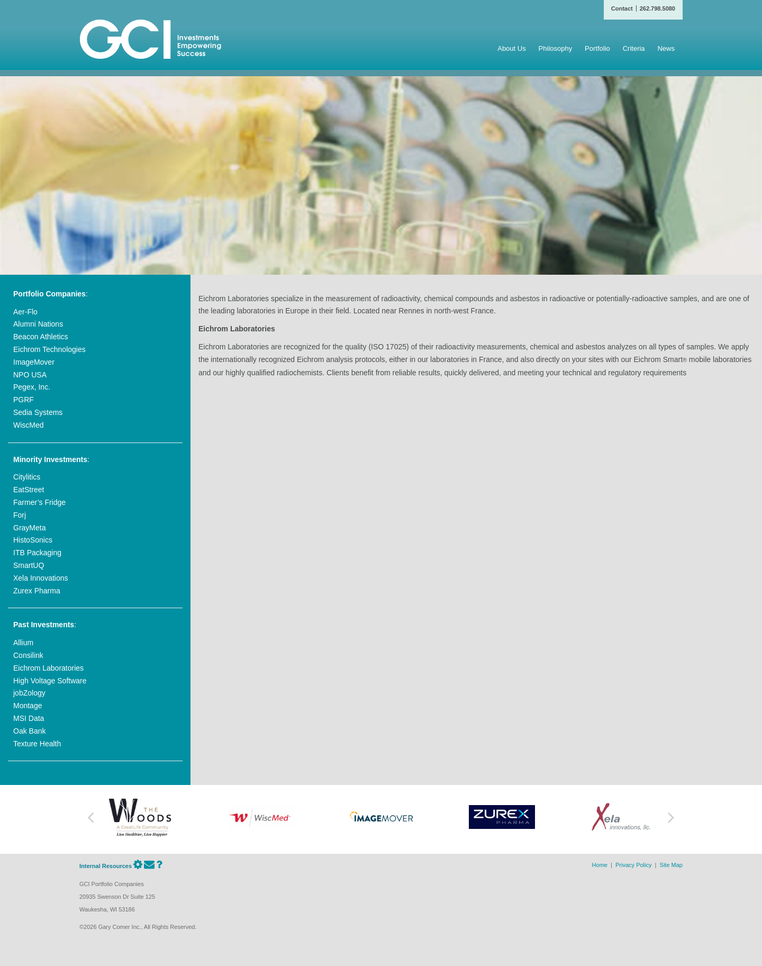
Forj (19, 515)
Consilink (28, 655)
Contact (622, 8)
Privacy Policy (633, 865)
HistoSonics (32, 540)
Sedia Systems (37, 412)
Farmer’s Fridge (39, 502)
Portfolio (597, 48)
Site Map (671, 865)
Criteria (634, 48)
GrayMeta (29, 527)
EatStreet (28, 489)
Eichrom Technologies (49, 349)
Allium (23, 642)
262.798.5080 (657, 8)
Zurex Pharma (36, 590)
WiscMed (28, 425)
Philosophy (556, 48)
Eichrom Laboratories (48, 668)
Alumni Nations (38, 324)
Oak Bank (29, 731)
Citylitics (26, 477)
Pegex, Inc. (31, 387)
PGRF (23, 399)
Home (599, 865)
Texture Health (37, 743)
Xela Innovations (40, 578)
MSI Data (28, 718)
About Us (511, 48)
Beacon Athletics (40, 336)
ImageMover (34, 362)
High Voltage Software (50, 680)
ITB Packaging (37, 552)
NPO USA (30, 375)
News (666, 48)
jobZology (29, 693)
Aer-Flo (25, 312)
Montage (27, 705)
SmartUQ (28, 565)
